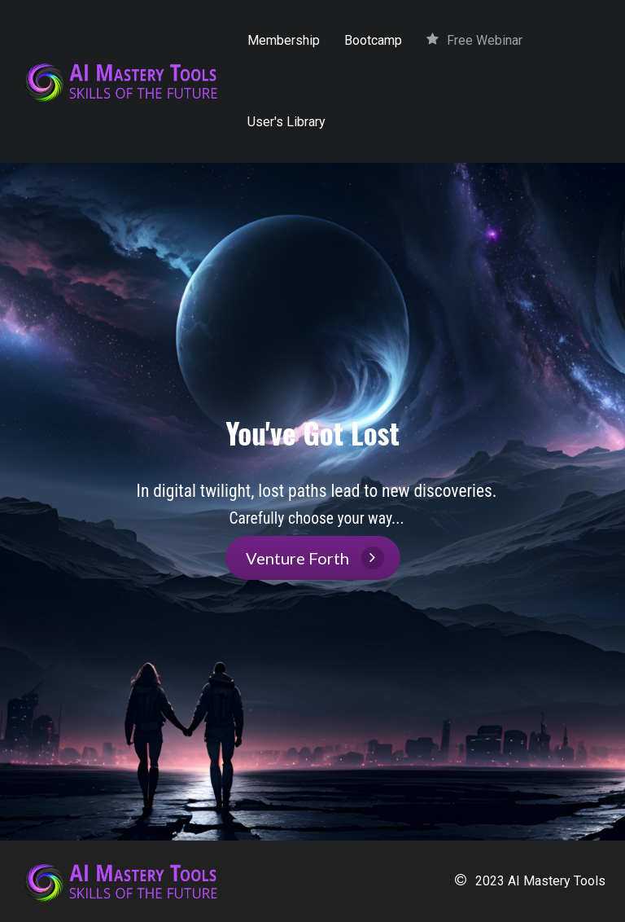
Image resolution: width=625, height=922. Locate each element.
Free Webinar (474, 40)
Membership (283, 40)
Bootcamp (373, 40)
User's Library (286, 122)
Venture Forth (315, 558)
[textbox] (316, 504)
